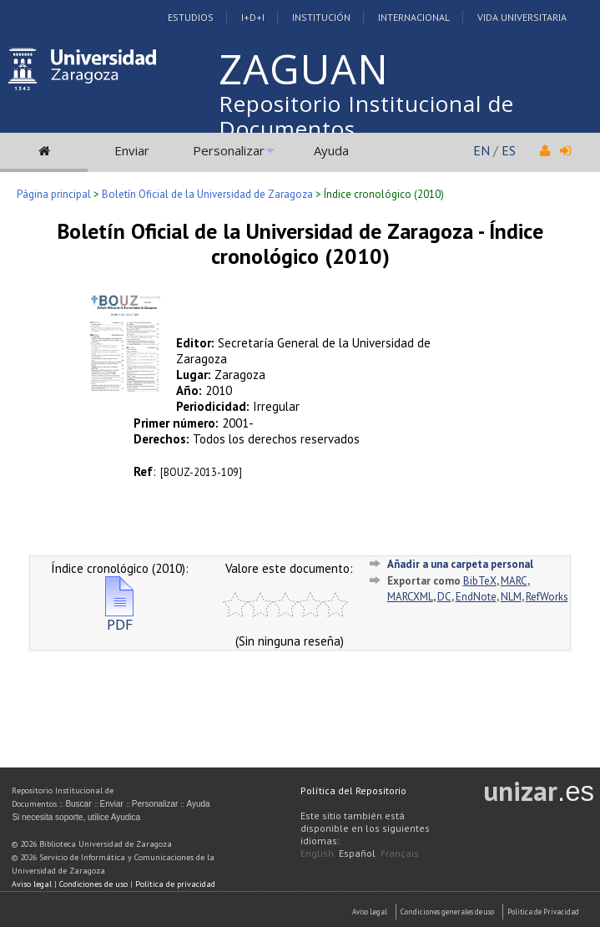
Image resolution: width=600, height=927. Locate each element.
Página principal (54, 194)
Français (400, 853)
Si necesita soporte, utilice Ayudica (76, 817)
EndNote (476, 597)
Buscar (78, 803)
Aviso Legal (369, 911)
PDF (119, 617)
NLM (511, 597)
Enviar (131, 150)
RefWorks (547, 597)
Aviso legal (32, 884)
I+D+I (253, 17)
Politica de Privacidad (543, 911)
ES (509, 150)
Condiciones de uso (93, 884)
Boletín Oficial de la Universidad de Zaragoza (207, 194)
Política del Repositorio (353, 790)
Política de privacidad (175, 884)
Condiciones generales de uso (447, 911)
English (317, 853)
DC (444, 597)
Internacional (414, 17)
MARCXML (410, 597)
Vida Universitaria (522, 17)
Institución (321, 17)
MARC (514, 581)
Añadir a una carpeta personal (460, 564)
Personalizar (229, 150)
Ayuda (331, 150)
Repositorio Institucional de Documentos (366, 116)
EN (481, 150)
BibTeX (480, 581)
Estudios (191, 17)
